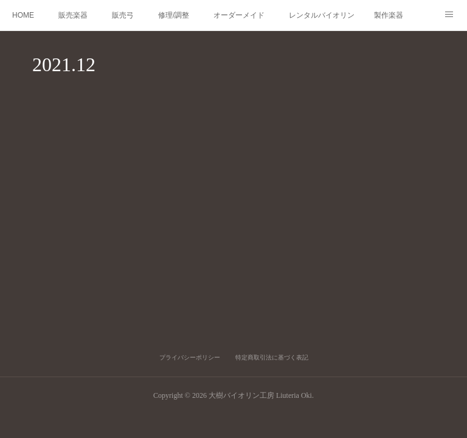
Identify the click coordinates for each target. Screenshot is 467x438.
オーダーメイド (239, 15)
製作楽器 (388, 15)
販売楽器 (73, 15)
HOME (23, 15)
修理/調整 (173, 15)
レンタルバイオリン (322, 15)
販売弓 (123, 15)
